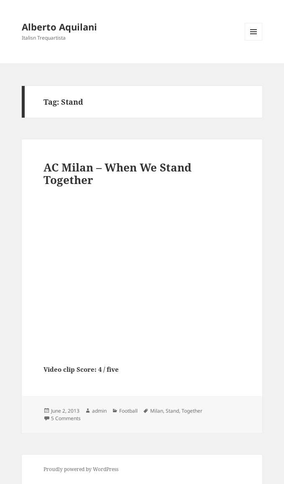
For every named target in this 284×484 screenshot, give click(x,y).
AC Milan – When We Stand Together (117, 173)
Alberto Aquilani (59, 26)
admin (99, 410)
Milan (156, 410)
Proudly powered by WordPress (80, 469)
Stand (172, 410)
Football (128, 410)
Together (192, 410)
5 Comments (66, 418)
